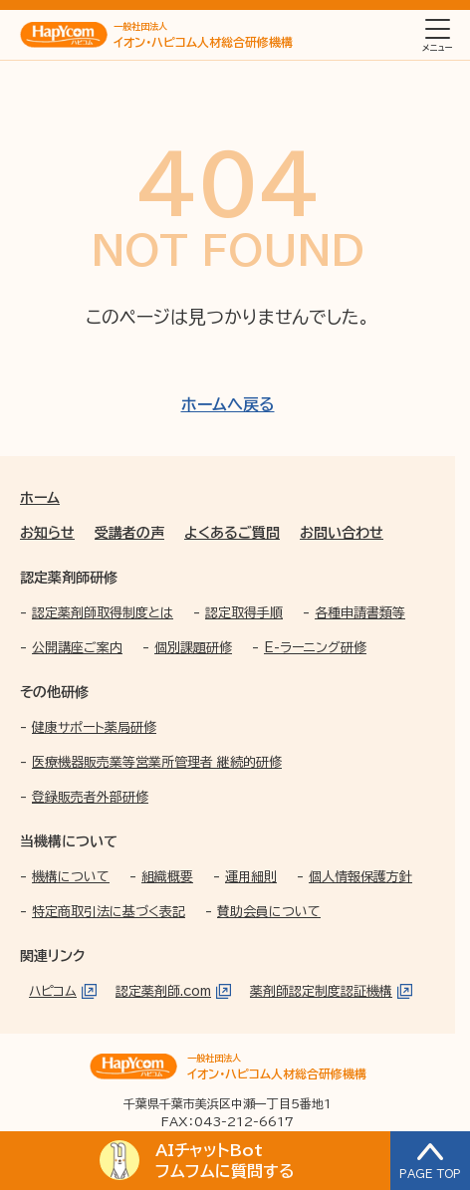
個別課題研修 (193, 647)
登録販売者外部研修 (90, 797)
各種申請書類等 (360, 612)
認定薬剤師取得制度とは (102, 612)
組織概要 (167, 876)
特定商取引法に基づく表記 (108, 911)
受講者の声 (129, 533)
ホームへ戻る (228, 404)
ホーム (40, 498)
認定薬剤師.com (163, 991)
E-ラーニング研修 (315, 647)
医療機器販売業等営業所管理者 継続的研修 (157, 762)
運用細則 (251, 876)
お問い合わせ (341, 533)
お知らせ (47, 533)
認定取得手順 (244, 612)
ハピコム (53, 991)
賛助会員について (269, 911)
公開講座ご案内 (77, 647)
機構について (71, 876)
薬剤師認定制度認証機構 (321, 991)
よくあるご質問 (232, 533)
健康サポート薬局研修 (94, 727)
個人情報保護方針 (360, 876)
